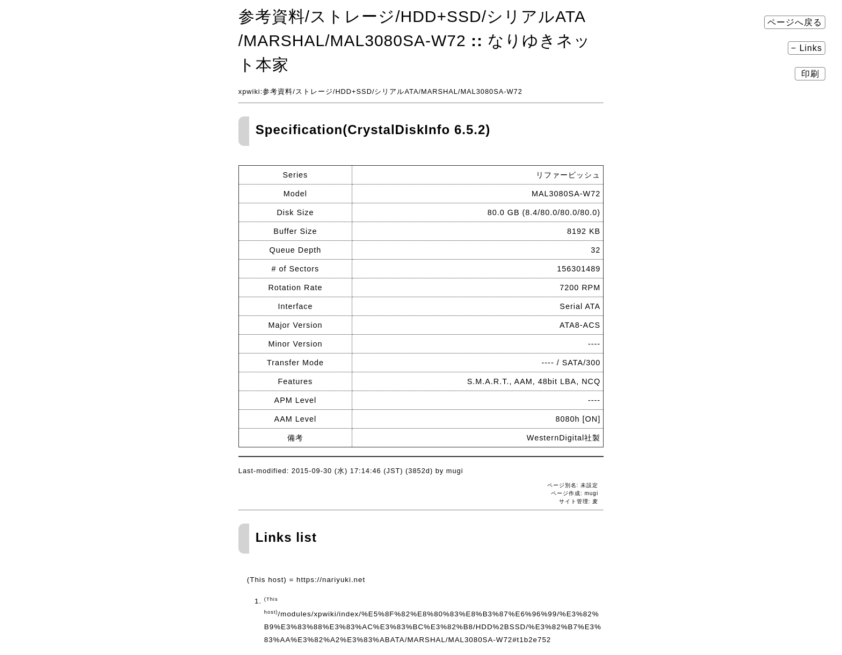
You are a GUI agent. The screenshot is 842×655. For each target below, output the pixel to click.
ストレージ (314, 91)
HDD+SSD (353, 91)
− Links (806, 48)
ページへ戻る (794, 22)
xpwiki (249, 91)
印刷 (810, 73)
